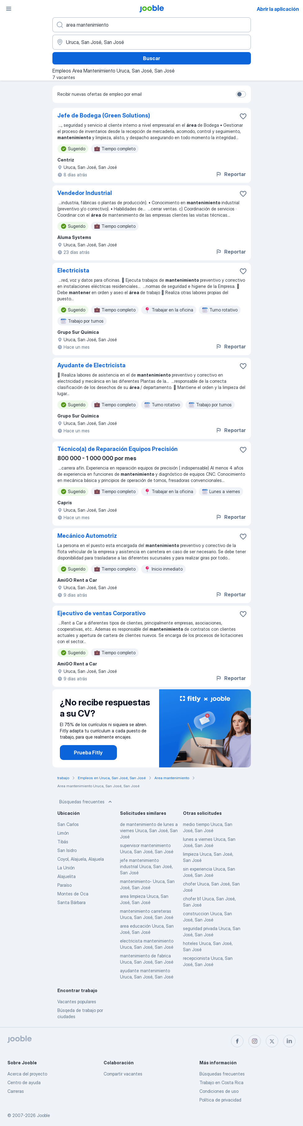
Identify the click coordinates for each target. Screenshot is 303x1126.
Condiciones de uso (218, 1091)
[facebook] (237, 1041)
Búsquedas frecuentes (86, 802)
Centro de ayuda (24, 1082)
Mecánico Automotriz (87, 535)
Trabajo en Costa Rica (221, 1082)
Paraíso (64, 885)
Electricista (73, 270)
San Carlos (68, 824)
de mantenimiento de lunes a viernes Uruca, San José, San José (149, 830)
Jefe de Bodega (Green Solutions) (103, 115)
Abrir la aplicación (278, 9)
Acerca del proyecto (27, 1073)
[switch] (241, 94)
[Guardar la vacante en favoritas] (243, 116)
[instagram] (254, 1041)
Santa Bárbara (71, 902)
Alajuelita (66, 876)
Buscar (151, 58)
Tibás (62, 841)
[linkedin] (289, 1041)
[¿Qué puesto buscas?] (151, 24)
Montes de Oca (72, 893)
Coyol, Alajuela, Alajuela (80, 859)
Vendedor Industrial (84, 193)
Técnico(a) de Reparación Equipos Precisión (117, 449)
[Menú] (8, 8)
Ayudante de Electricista (91, 365)
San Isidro (67, 850)
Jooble (43, 1115)
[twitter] (272, 1041)
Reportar (231, 174)
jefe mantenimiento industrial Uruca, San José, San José (146, 866)
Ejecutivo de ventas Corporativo (101, 613)
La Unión (66, 867)
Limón (63, 833)
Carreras (15, 1091)
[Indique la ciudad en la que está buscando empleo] (151, 42)
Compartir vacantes (123, 1073)
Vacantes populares (76, 1001)
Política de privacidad (220, 1099)
